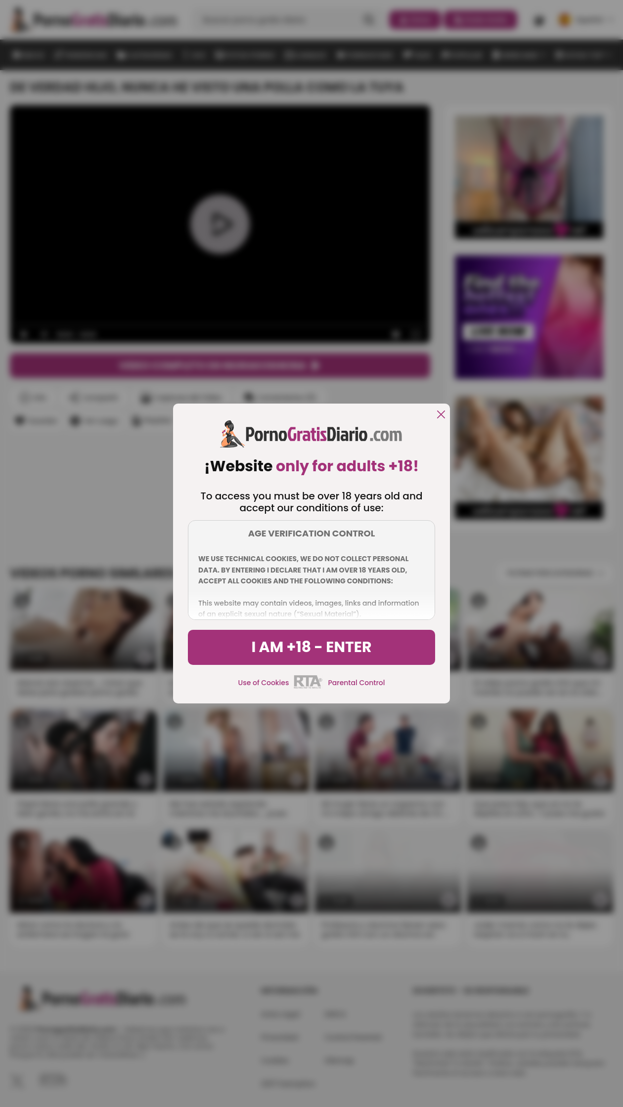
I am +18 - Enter (311, 647)
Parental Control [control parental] (356, 683)
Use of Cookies (263, 683)
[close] (441, 415)
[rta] (308, 687)
